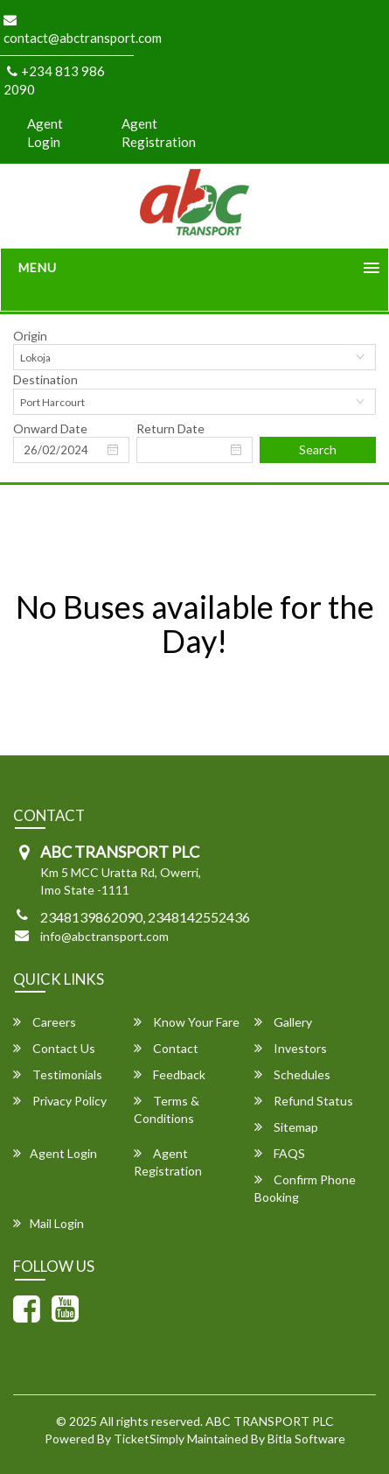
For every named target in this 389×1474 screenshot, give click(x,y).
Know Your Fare (187, 1021)
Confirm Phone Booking (305, 1188)
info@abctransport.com (104, 936)
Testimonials (57, 1074)
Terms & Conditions (166, 1109)
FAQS (279, 1153)
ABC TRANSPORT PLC (269, 1421)
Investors (290, 1048)
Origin (30, 335)
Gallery (283, 1021)
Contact (166, 1048)
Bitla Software (306, 1438)
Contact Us (54, 1048)
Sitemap (286, 1127)
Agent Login (45, 133)
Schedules (292, 1074)
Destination (45, 379)
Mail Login (48, 1223)
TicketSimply (149, 1438)
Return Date (170, 428)
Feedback (169, 1074)
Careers (44, 1021)
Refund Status (303, 1100)
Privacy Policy (60, 1100)
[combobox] (194, 357)
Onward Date (50, 428)
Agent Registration (159, 133)
